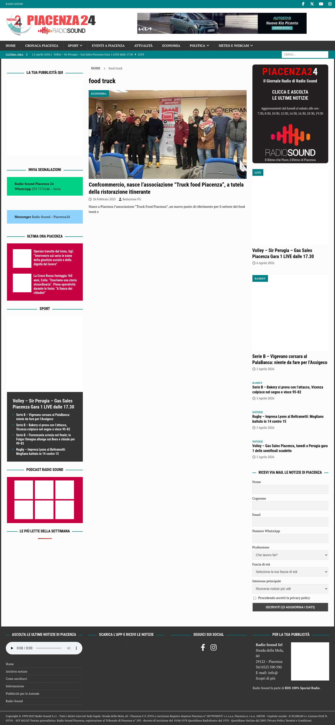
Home (11, 45)
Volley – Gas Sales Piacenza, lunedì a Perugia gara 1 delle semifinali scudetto (290, 448)
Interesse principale (266, 581)
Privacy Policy (276, 720)
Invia (57, 189)
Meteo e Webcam (234, 45)
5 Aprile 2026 (265, 369)
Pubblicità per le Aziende (22, 693)
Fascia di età (261, 564)
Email (256, 514)
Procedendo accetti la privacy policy (284, 598)
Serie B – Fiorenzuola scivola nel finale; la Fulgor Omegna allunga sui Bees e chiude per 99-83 (45, 439)
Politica (197, 45)
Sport (73, 45)
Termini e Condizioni (298, 720)
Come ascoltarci (16, 679)
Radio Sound (14, 4)
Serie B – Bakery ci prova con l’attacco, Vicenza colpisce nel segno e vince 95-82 (287, 389)
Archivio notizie (16, 671)
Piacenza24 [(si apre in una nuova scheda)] (62, 216)
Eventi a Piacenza (108, 45)
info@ (273, 672)
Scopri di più (265, 678)
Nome (256, 482)
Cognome (259, 498)
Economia (171, 45)
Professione (260, 547)
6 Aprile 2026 (265, 263)
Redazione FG (132, 199)
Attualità (143, 45)
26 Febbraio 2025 (104, 199)
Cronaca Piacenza (41, 45)
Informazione (15, 686)
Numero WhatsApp (266, 531)
